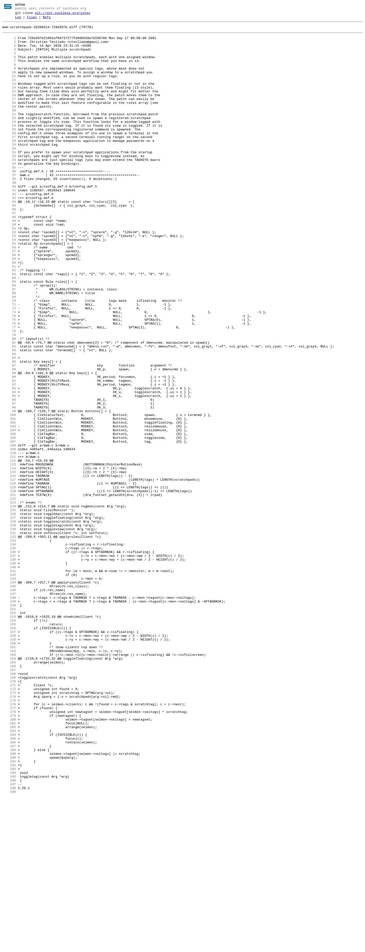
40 (9, 220)
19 (9, 124)
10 (9, 83)
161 (9, 773)
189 (9, 900)
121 (9, 590)
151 (9, 727)
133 (9, 645)
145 (9, 699)
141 (9, 681)
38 (9, 211)
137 (9, 663)
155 (9, 745)
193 (9, 919)
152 (9, 731)
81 (9, 407)
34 (9, 192)
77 (9, 389)
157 (9, 754)
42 (9, 229)
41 (9, 224)
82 (9, 412)
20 (9, 128)
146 (9, 704)
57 (9, 297)
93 (9, 462)
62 (9, 320)
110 (9, 540)
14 (9, 101)
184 (9, 878)
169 (9, 809)
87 (9, 434)
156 (9, 750)
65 (9, 334)
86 (9, 430)
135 (9, 654)
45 (9, 243)
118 (9, 576)
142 (9, 686)
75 (9, 380)
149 (9, 718)
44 (9, 238)
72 (9, 366)
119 (9, 581)
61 (9, 316)
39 (9, 215)
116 (9, 567)
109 (9, 535)
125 (9, 608)
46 (9, 247)
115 (9, 562)
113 (9, 553)
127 (9, 617)
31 (9, 179)
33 (9, 188)
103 (9, 508)
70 (9, 357)
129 (9, 626)
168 (9, 805)
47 (9, 252)
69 (9, 352)
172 (9, 823)
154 (9, 741)
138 (9, 667)
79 (9, 398)
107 (9, 526)
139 (9, 672)
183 (9, 873)
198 (9, 942)
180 (9, 859)
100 (9, 494)
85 (9, 425)
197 (9, 937)
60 (9, 311)
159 (9, 763)
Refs (47, 19)
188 (9, 896)
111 (9, 544)
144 (9, 695)
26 (9, 156)
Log (18, 19)
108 (9, 530)
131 (9, 635)
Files (32, 19)
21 (9, 133)
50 (9, 265)
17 (9, 115)
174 (9, 832)
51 (9, 270)
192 (9, 914)
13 (9, 96)
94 (9, 466)
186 (9, 887)
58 (9, 302)
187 (9, 891)
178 (9, 850)
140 (9, 677)
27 (9, 160)
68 (9, 348)
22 (9, 138)
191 (9, 910)
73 (9, 371)
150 (9, 722)
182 (9, 868)
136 (9, 658)
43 (9, 233)
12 (9, 92)
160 (9, 768)
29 (9, 170)
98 (9, 485)
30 (9, 174)
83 (9, 416)
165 (9, 791)
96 (9, 476)
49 (9, 261)
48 (9, 256)
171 (9, 818)
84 (9, 421)
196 (9, 932)
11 (9, 87)
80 (9, 402)
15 (9, 106)
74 (9, 375)
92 (9, 457)
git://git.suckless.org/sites (62, 14)
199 (9, 946)
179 (9, 855)
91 (9, 453)
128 (9, 622)
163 (9, 782)
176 (9, 841)
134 (9, 649)
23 (9, 142)
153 (9, 736)
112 (9, 549)
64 (9, 329)
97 (9, 480)
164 (9, 786)
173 (9, 827)
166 (9, 795)
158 (9, 759)
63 (9, 325)
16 (9, 110)
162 (9, 777)
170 (9, 814)
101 (9, 498)
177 (9, 846)
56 (9, 293)
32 (9, 183)
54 (9, 284)
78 (9, 393)
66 (9, 339)
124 (9, 604)
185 (9, 882)
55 (9, 288)
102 (9, 503)
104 (9, 512)
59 (9, 307)
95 (9, 471)
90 (9, 448)
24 (9, 147)
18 (9, 119)
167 (9, 800)
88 (9, 439)
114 (9, 558)
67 (9, 343)
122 (9, 594)
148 (9, 713)
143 (9, 690)
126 (9, 613)
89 (9, 444)
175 (9, 836)
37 (9, 206)
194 (9, 923)
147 (9, 709)
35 (9, 197)
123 (9, 599)
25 (9, 151)
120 (9, 585)
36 (9, 201)
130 (9, 631)
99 (9, 489)
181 (9, 864)
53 (9, 279)
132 (9, 640)
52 (9, 275)
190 (9, 905)
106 (9, 521)
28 (9, 165)
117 (9, 572)
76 (9, 384)
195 (9, 928)
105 (9, 517)
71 (9, 361)
